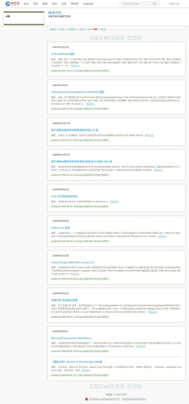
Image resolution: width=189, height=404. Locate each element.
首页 (62, 29)
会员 (26, 3)
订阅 (90, 29)
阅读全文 (75, 66)
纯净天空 (54, 13)
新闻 (45, 3)
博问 (54, 3)
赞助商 (75, 3)
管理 (103, 29)
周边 (35, 3)
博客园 (53, 29)
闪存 (64, 3)
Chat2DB (88, 3)
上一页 (94, 38)
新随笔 (72, 29)
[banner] (11, 3)
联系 (82, 29)
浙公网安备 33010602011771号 (102, 399)
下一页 (137, 38)
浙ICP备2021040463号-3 (134, 399)
